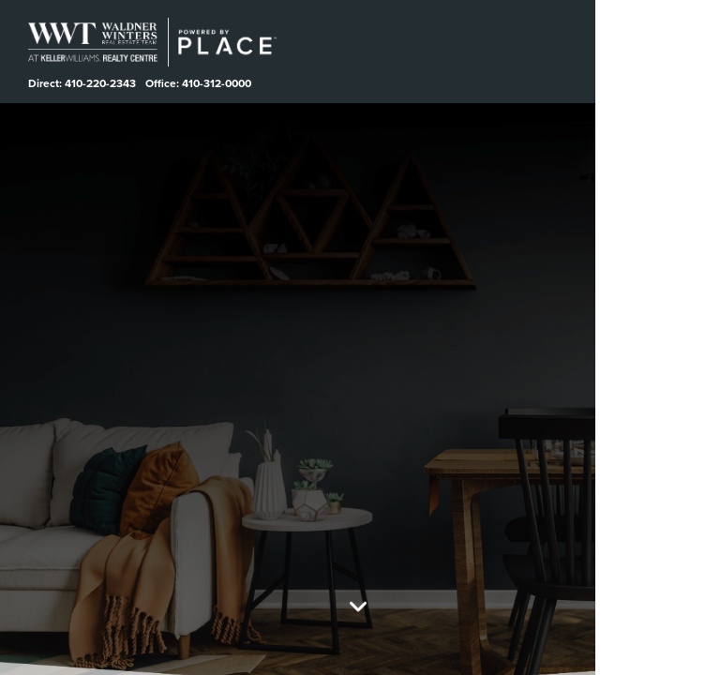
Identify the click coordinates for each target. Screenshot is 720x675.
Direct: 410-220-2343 (82, 83)
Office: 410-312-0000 (200, 83)
